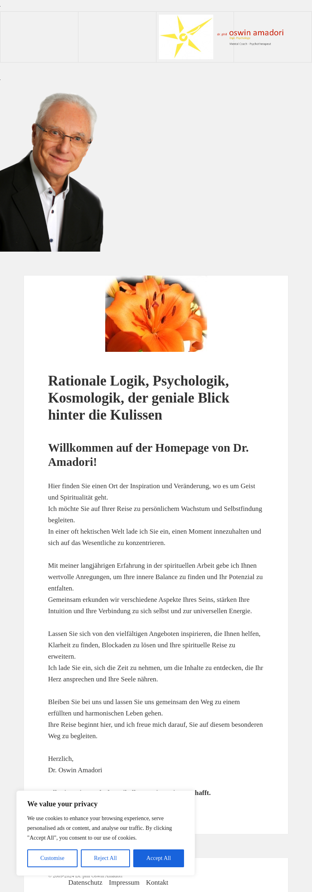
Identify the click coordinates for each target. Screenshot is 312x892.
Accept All (158, 858)
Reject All (105, 858)
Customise (52, 858)
